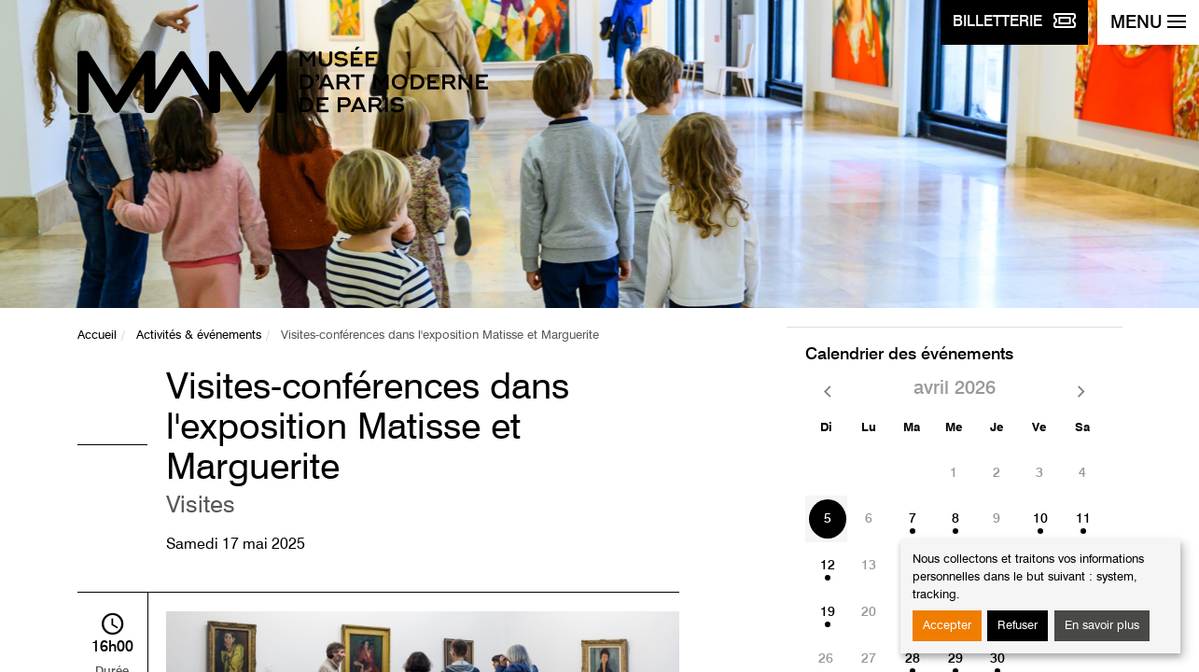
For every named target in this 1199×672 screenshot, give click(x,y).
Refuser (1017, 626)
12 (827, 565)
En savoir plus (1102, 626)
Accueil (97, 335)
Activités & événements (198, 335)
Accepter (947, 626)
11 (1083, 518)
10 (1040, 518)
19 (827, 612)
